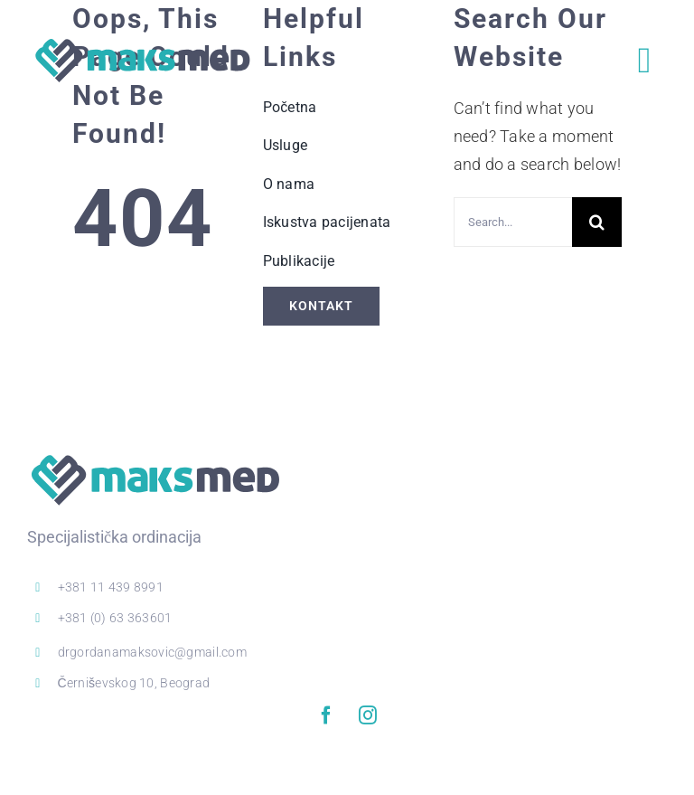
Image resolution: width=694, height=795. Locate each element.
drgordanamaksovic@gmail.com (152, 652)
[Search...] (513, 222)
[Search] (597, 222)
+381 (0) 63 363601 (115, 617)
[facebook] (326, 715)
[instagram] (368, 715)
